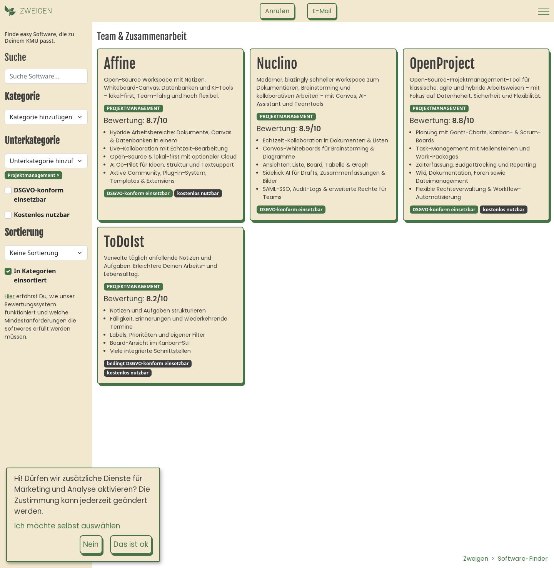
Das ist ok (130, 544)
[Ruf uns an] (277, 11)
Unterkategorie (32, 140)
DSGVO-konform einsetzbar (38, 195)
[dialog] (83, 515)
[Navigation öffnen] (543, 11)
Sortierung (24, 232)
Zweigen (475, 558)
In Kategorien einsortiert (35, 275)
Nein (90, 544)
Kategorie (22, 96)
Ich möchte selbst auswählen (67, 526)
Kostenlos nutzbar (42, 214)
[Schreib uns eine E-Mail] (322, 11)
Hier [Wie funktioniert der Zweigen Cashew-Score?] (10, 296)
